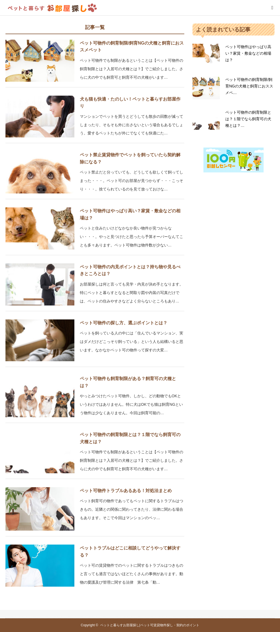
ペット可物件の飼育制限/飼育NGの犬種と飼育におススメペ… (249, 86)
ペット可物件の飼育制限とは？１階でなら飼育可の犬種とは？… (248, 119)
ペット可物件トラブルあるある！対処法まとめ (126, 490)
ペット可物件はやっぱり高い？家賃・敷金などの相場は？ (130, 214)
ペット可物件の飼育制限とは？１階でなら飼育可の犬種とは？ (130, 438)
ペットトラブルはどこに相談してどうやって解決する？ (130, 551)
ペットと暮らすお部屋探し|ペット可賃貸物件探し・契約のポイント (149, 625)
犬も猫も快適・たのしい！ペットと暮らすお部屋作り (130, 102)
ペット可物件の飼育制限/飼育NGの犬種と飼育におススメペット (132, 46)
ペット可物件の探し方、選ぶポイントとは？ (123, 323)
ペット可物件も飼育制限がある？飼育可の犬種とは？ (128, 382)
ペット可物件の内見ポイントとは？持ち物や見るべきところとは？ (130, 270)
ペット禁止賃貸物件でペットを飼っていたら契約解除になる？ (130, 158)
